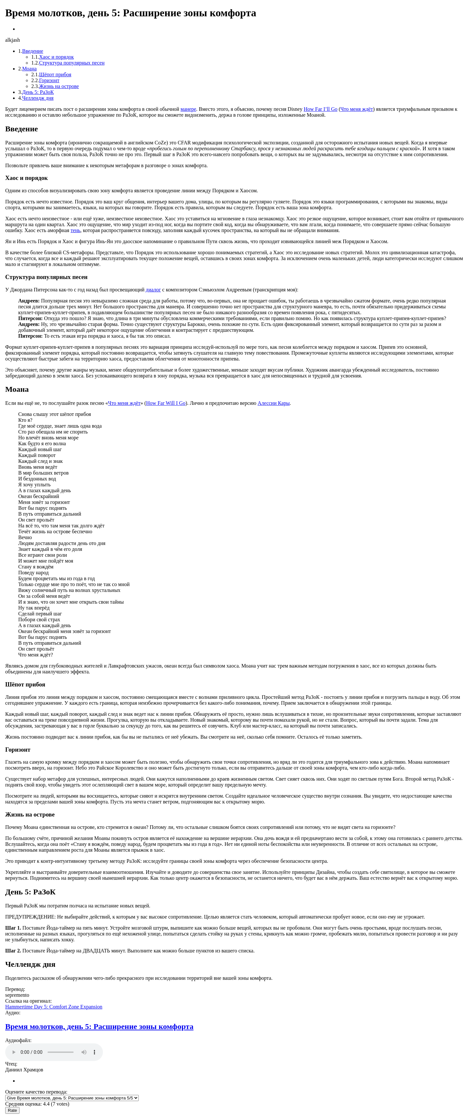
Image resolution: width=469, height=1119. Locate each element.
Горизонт (49, 80)
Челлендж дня (37, 98)
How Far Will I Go (166, 403)
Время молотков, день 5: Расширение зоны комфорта (99, 1026)
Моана (29, 68)
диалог (153, 289)
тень (75, 230)
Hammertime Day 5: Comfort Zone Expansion (53, 1006)
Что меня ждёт (356, 109)
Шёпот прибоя (55, 74)
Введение (32, 51)
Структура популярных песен (72, 63)
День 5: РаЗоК (38, 92)
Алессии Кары (274, 403)
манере (188, 109)
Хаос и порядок (56, 57)
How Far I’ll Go (320, 109)
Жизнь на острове (59, 86)
